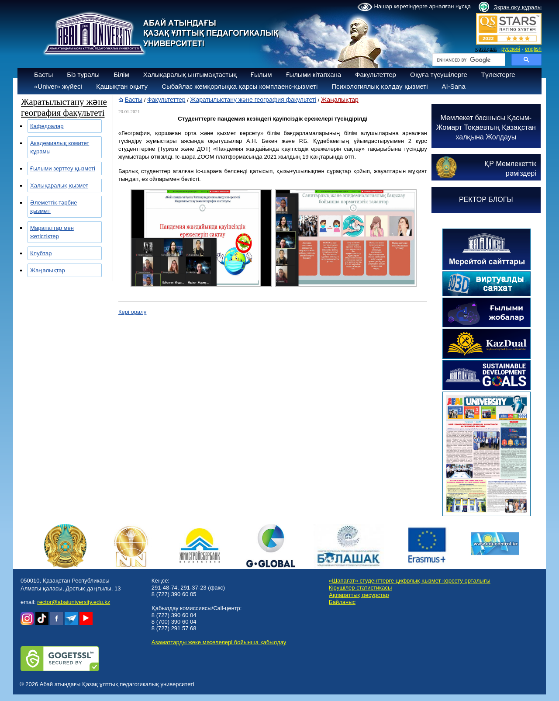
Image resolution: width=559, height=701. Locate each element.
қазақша (486, 49)
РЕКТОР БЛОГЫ (486, 199)
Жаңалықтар (47, 270)
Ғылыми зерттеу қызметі (62, 168)
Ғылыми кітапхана (314, 74)
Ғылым (261, 74)
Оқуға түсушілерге (438, 74)
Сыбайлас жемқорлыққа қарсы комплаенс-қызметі (239, 86)
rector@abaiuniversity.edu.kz (73, 602)
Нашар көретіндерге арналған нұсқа (414, 7)
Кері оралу (132, 312)
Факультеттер (375, 74)
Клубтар (41, 253)
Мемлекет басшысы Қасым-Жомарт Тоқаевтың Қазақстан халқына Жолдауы (486, 127)
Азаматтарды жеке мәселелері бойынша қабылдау (219, 642)
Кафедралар (47, 126)
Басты (43, 74)
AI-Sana (454, 86)
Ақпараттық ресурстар (359, 595)
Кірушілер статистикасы (360, 587)
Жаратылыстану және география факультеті (253, 99)
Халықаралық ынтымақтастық (190, 74)
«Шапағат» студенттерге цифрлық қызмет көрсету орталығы (409, 580)
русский (510, 49)
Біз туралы (83, 74)
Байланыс (342, 602)
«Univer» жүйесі (58, 86)
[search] (468, 60)
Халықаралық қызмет (59, 185)
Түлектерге (498, 74)
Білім (121, 74)
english (533, 49)
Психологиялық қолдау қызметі (379, 86)
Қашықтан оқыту (122, 86)
